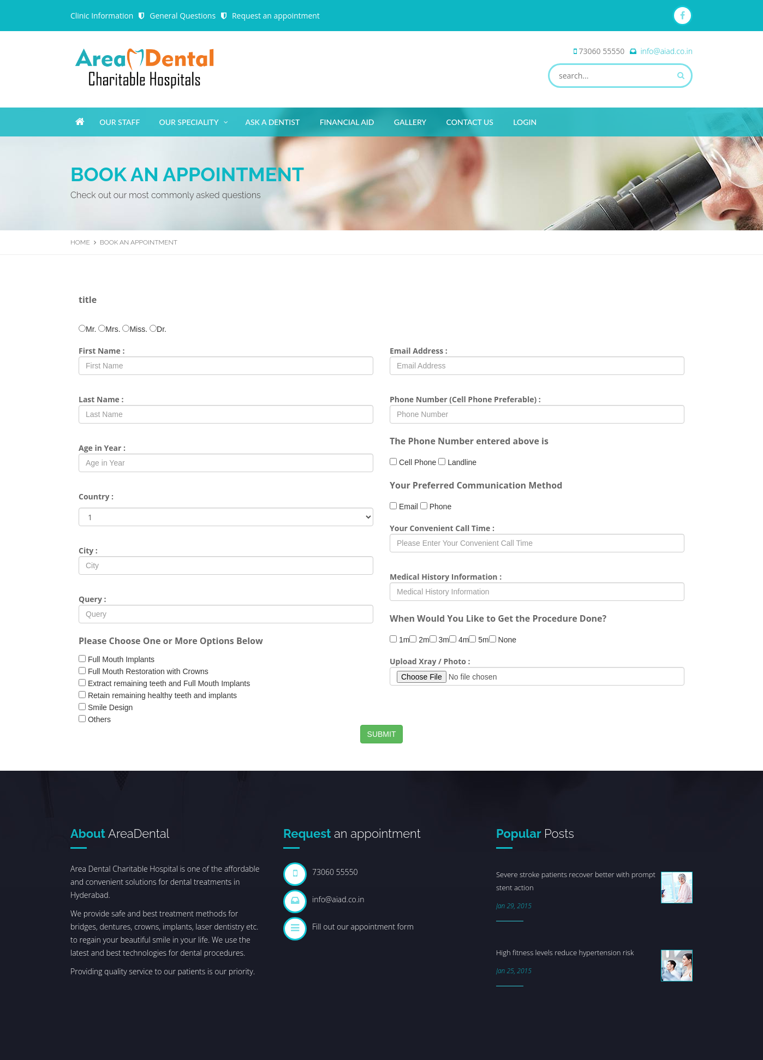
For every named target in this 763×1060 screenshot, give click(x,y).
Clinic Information (102, 15)
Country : (96, 496)
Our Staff (119, 122)
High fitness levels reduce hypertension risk (565, 952)
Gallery (410, 122)
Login (525, 122)
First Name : (101, 351)
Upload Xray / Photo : (430, 661)
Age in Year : (102, 448)
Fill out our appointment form (363, 926)
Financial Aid (347, 122)
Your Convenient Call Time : (442, 528)
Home (80, 242)
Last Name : (101, 399)
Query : (92, 599)
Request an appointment (277, 15)
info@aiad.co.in (666, 51)
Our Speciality (194, 120)
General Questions (183, 15)
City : (88, 550)
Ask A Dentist (272, 122)
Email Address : (419, 351)
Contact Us (469, 122)
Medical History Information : (446, 576)
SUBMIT (381, 734)
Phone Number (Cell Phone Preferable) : (465, 399)
